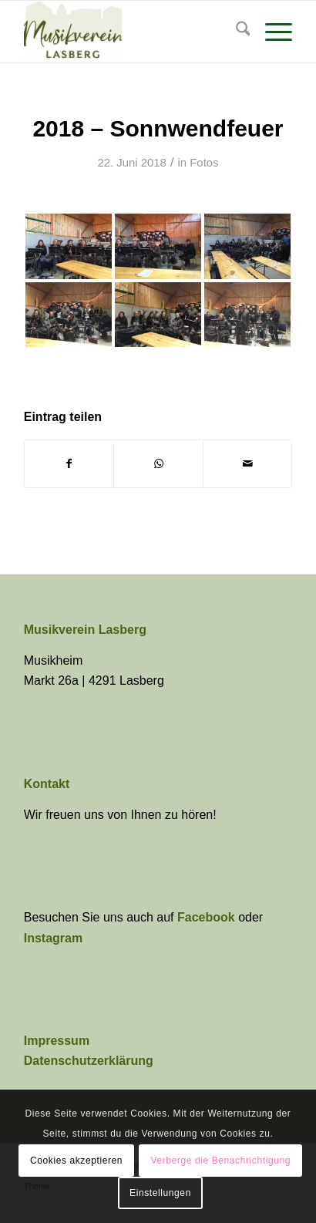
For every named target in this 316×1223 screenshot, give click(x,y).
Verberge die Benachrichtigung (221, 1160)
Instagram (53, 938)
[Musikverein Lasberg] (131, 31)
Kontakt (47, 783)
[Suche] (235, 31)
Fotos (204, 163)
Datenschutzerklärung (88, 1060)
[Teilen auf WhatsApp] (158, 463)
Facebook (207, 917)
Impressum (56, 1040)
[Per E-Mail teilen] (247, 463)
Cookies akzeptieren (76, 1160)
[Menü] (271, 31)
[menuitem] (235, 31)
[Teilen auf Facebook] (69, 463)
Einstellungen (160, 1193)
